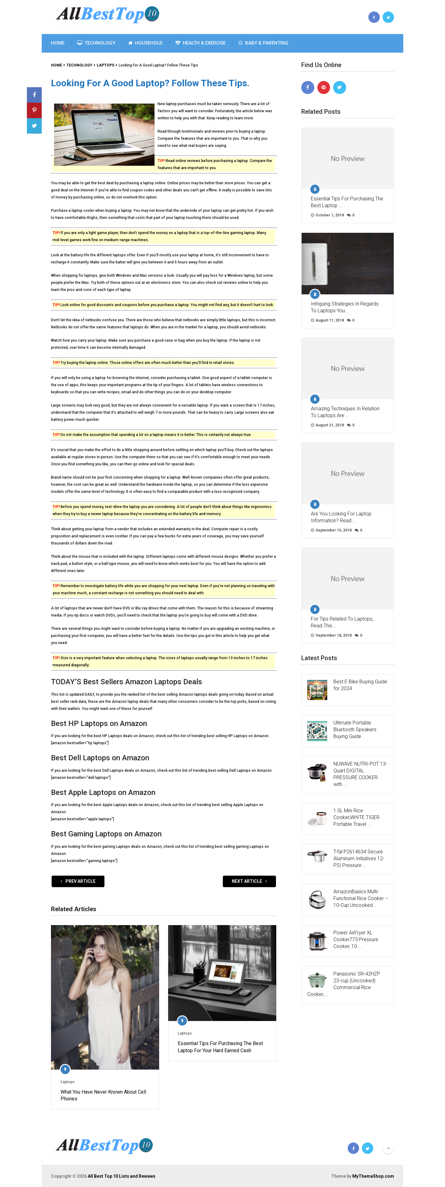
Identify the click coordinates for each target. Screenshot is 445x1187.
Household (145, 43)
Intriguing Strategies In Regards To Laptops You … (345, 307)
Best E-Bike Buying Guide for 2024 (360, 685)
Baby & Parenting (263, 43)
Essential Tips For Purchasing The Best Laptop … (347, 202)
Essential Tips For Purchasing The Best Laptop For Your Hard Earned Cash (220, 1046)
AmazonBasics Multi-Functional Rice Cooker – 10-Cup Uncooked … (360, 898)
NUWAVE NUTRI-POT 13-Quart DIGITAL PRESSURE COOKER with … (360, 774)
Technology (96, 43)
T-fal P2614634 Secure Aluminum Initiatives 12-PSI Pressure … (358, 858)
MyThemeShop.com (373, 1176)
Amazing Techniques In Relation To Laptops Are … (345, 412)
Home (57, 43)
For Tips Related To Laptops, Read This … (342, 622)
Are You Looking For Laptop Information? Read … (341, 517)
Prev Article (78, 881)
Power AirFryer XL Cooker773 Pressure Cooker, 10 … (355, 939)
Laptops (68, 1082)
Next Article (249, 881)
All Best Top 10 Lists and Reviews (121, 1176)
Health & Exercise (201, 43)
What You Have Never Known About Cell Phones (103, 1095)
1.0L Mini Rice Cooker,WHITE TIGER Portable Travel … (356, 817)
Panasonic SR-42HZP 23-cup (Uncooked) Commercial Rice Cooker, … (343, 984)
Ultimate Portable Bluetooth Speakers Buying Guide (354, 729)
